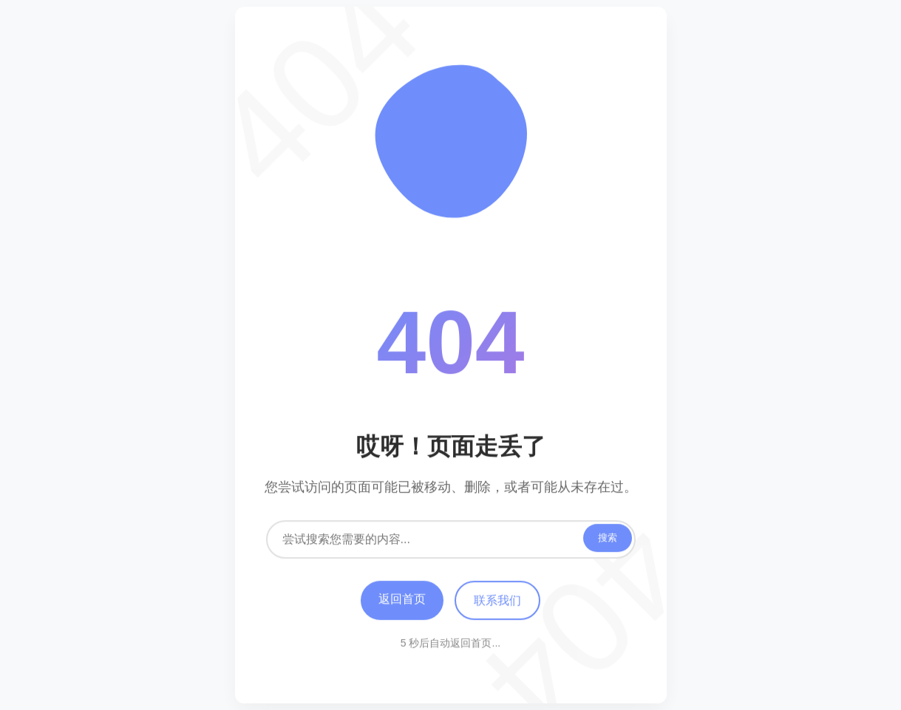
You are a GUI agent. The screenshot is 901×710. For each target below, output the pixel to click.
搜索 (607, 538)
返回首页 (402, 599)
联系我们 (497, 601)
